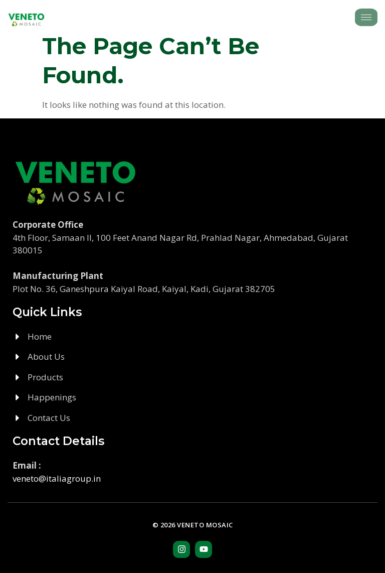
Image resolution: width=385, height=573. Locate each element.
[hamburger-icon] (366, 17)
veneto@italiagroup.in (57, 478)
